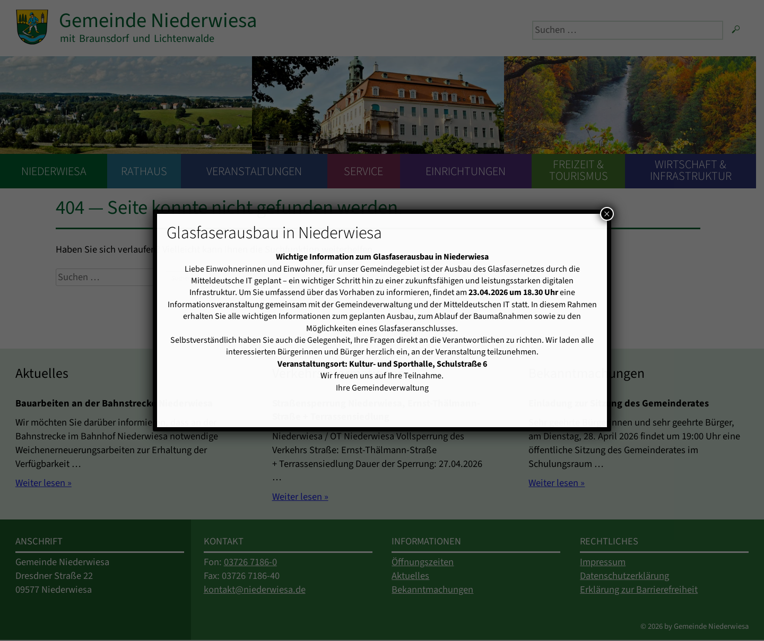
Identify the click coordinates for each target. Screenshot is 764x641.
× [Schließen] (607, 214)
